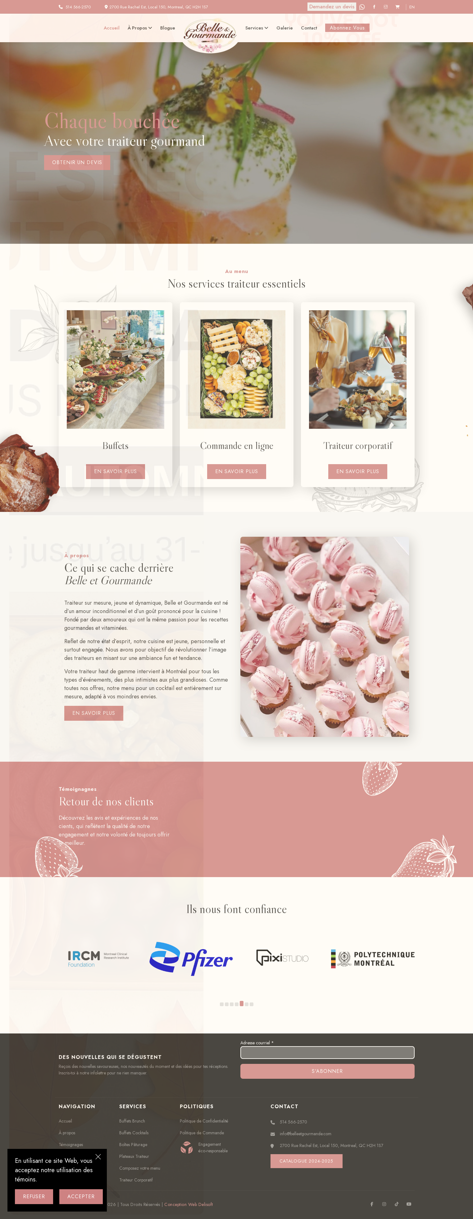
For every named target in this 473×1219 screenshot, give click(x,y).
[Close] (98, 1158)
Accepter (81, 1196)
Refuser (34, 1196)
